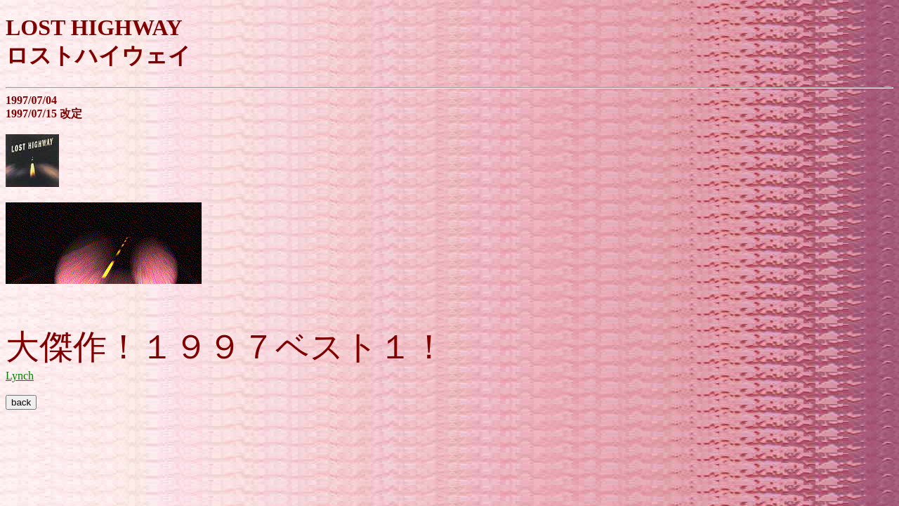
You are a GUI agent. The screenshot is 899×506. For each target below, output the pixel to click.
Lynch (20, 376)
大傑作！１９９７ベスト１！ (226, 346)
